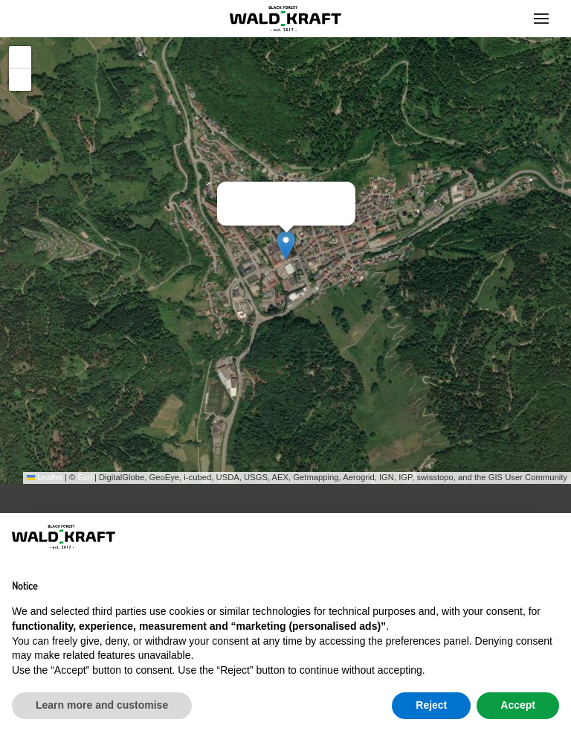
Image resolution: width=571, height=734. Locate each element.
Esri (84, 477)
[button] (541, 18)
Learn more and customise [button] (102, 705)
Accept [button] (517, 705)
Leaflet (44, 477)
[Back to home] (285, 18)
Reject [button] (431, 705)
